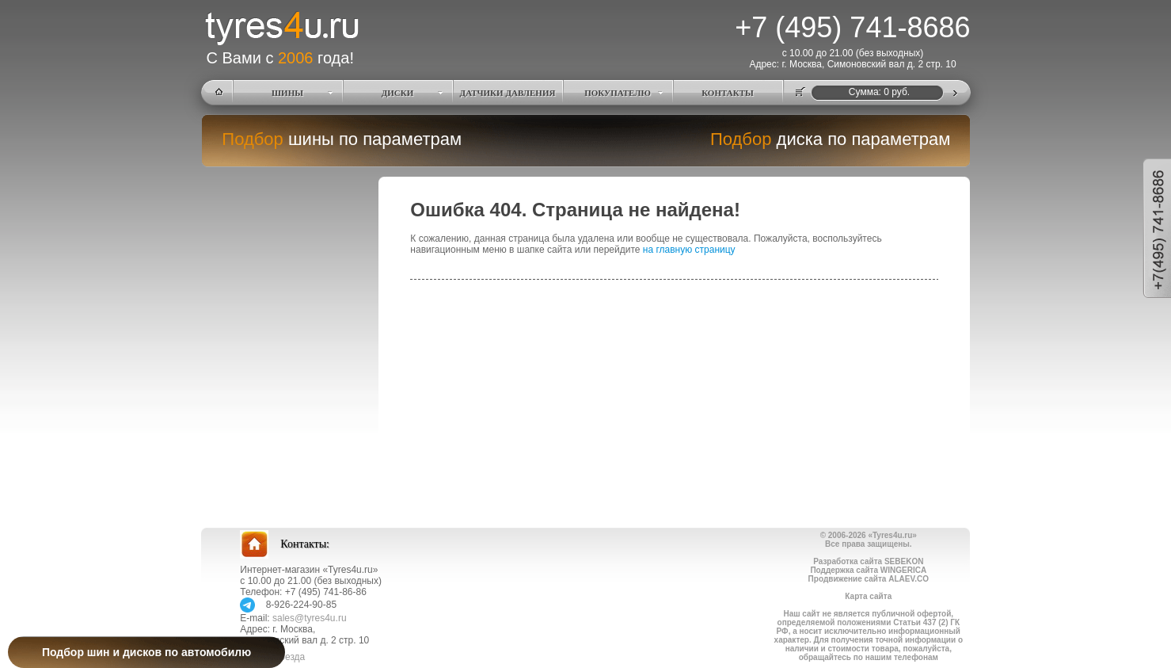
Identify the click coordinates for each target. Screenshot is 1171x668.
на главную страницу (689, 249)
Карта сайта (868, 596)
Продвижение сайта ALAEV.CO (868, 578)
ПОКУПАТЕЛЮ (617, 92)
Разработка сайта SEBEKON (868, 561)
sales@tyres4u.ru (309, 618)
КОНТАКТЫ (727, 92)
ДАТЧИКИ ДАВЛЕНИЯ (508, 92)
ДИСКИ (398, 92)
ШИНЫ (287, 92)
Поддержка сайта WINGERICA (868, 570)
